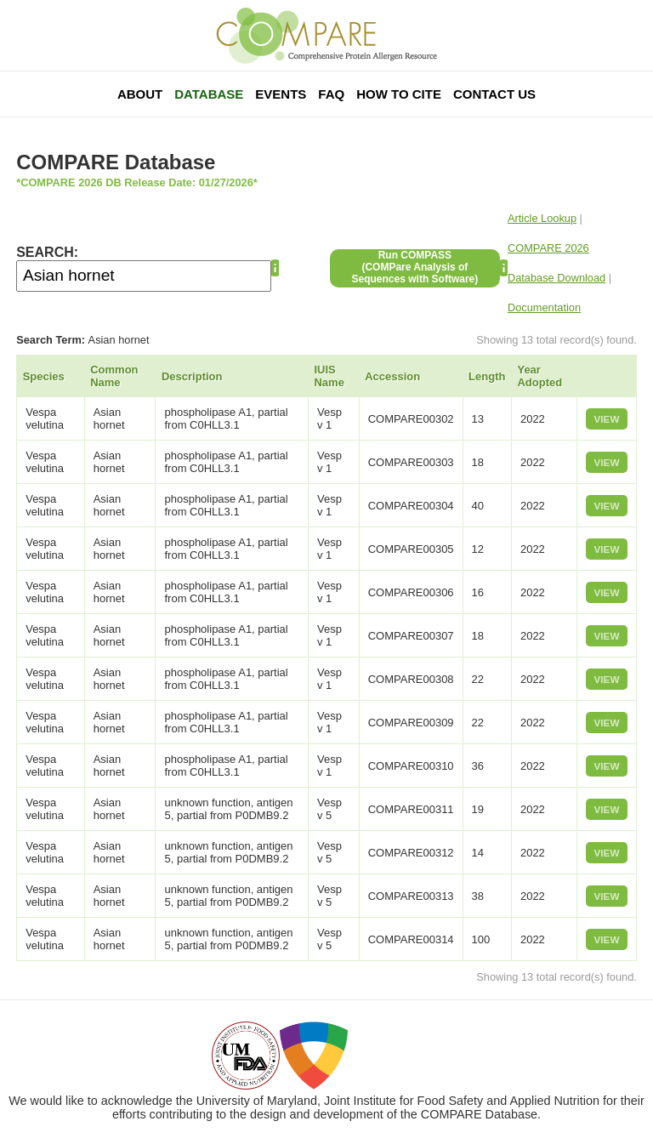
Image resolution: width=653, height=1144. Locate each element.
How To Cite (398, 94)
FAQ (331, 94)
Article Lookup (542, 218)
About (139, 94)
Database (208, 94)
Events (280, 94)
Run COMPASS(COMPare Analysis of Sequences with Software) (415, 267)
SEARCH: (47, 252)
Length (486, 376)
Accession (392, 376)
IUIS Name (329, 376)
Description (192, 376)
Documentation (544, 307)
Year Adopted (539, 376)
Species (44, 376)
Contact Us (494, 94)
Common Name (114, 376)
